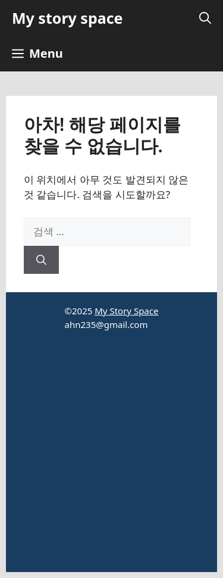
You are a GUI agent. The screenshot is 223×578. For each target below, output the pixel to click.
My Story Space (126, 311)
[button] (205, 18)
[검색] (41, 260)
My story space (67, 18)
